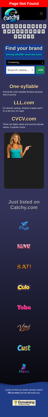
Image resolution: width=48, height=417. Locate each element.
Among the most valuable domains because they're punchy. (24, 89)
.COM (40, 70)
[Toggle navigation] (41, 13)
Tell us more (14, 393)
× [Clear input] (32, 70)
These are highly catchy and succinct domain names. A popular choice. (24, 121)
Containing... (14, 62)
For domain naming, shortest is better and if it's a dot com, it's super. (24, 105)
